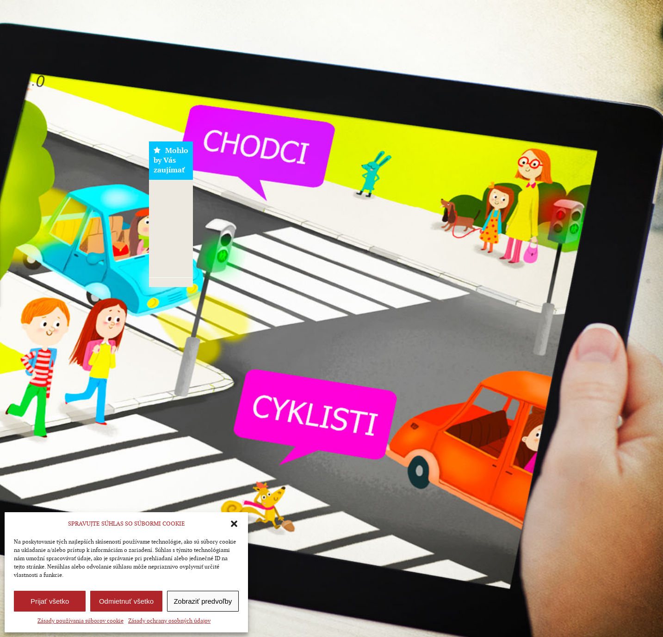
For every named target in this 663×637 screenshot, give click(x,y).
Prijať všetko (50, 601)
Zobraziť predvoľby (202, 601)
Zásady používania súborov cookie (80, 621)
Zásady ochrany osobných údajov (169, 621)
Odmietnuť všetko (126, 601)
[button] (234, 523)
